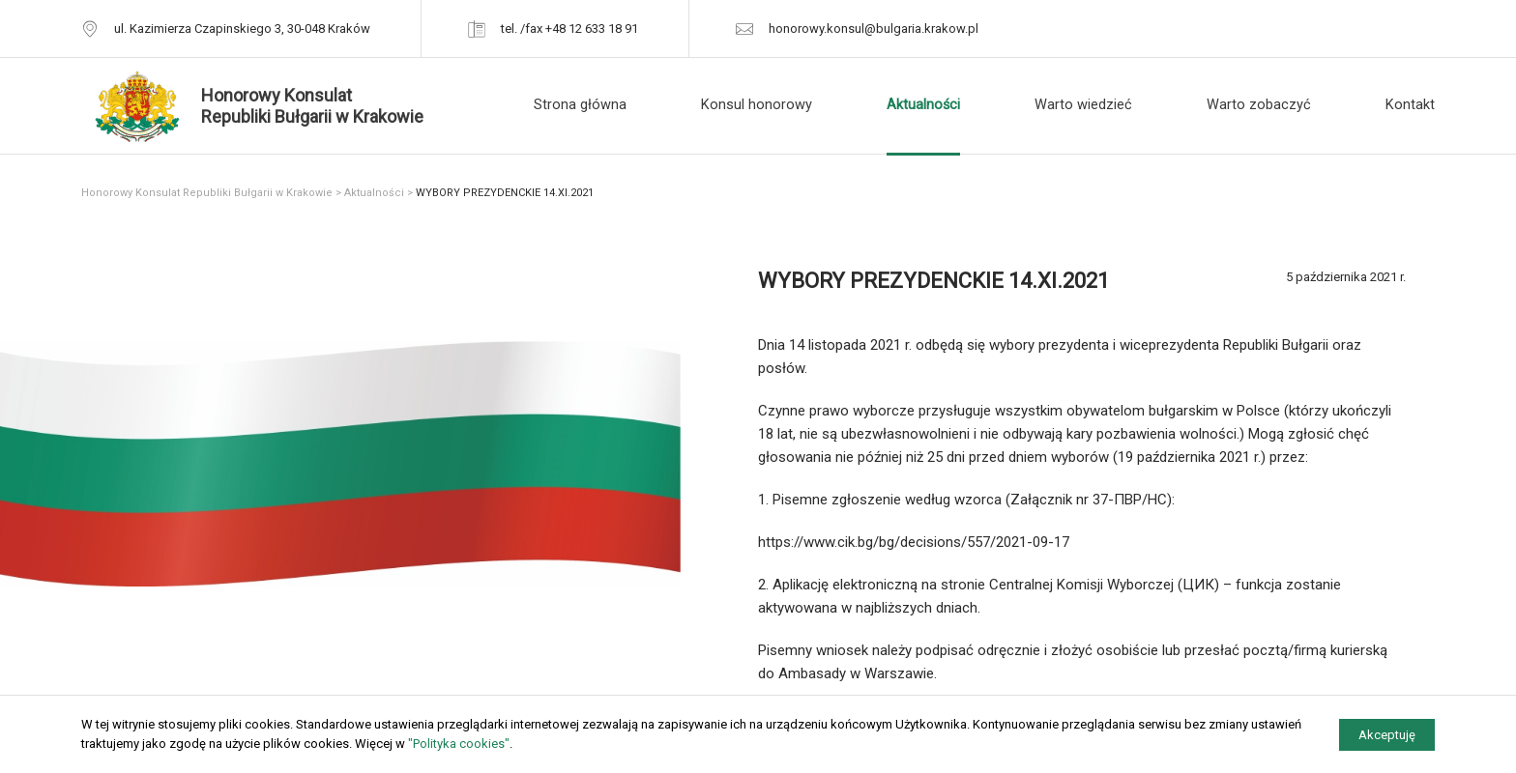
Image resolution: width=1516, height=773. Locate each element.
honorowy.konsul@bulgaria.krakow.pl (873, 28)
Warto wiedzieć (1083, 105)
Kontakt (1410, 105)
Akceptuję (1386, 735)
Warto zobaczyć (1259, 105)
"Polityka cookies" (459, 743)
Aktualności (923, 105)
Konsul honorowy (756, 105)
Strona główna (580, 105)
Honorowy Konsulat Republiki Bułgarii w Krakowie (207, 192)
